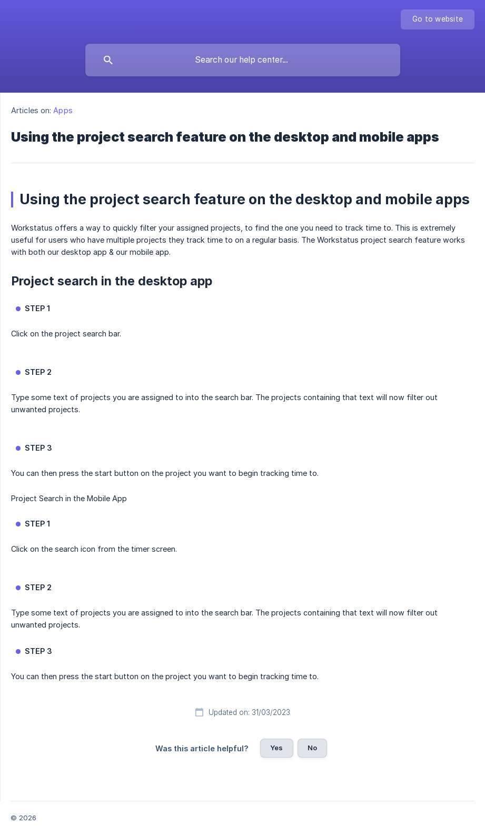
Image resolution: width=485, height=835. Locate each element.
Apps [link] (62, 110)
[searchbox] (242, 60)
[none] (437, 19)
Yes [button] (276, 747)
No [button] (312, 747)
